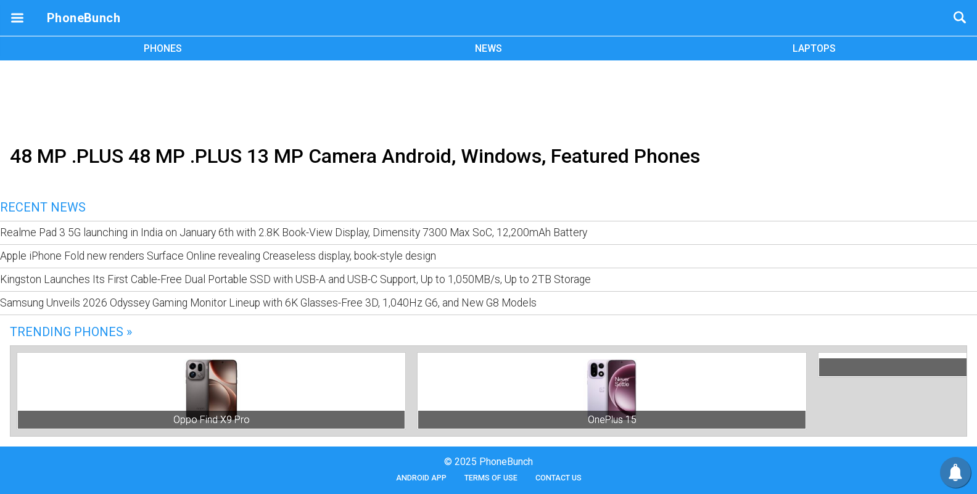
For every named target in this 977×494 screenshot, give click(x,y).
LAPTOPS (814, 48)
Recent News (43, 207)
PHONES (163, 48)
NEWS (488, 48)
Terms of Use (490, 477)
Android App (421, 477)
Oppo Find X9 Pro (211, 420)
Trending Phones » (71, 331)
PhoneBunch (83, 17)
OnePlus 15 (612, 420)
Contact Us (558, 477)
